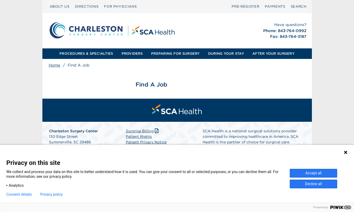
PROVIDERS (132, 53)
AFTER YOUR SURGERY (273, 53)
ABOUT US (59, 6)
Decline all (313, 184)
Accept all (313, 173)
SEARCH (299, 6)
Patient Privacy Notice (146, 142)
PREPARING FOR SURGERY (175, 53)
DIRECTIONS (87, 6)
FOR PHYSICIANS (120, 6)
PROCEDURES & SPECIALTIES (86, 53)
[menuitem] (60, 6)
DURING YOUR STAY (226, 53)
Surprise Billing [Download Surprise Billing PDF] (143, 131)
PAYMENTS (275, 6)
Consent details (19, 194)
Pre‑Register (245, 6)
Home (54, 65)
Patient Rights (139, 136)
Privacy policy (51, 194)
